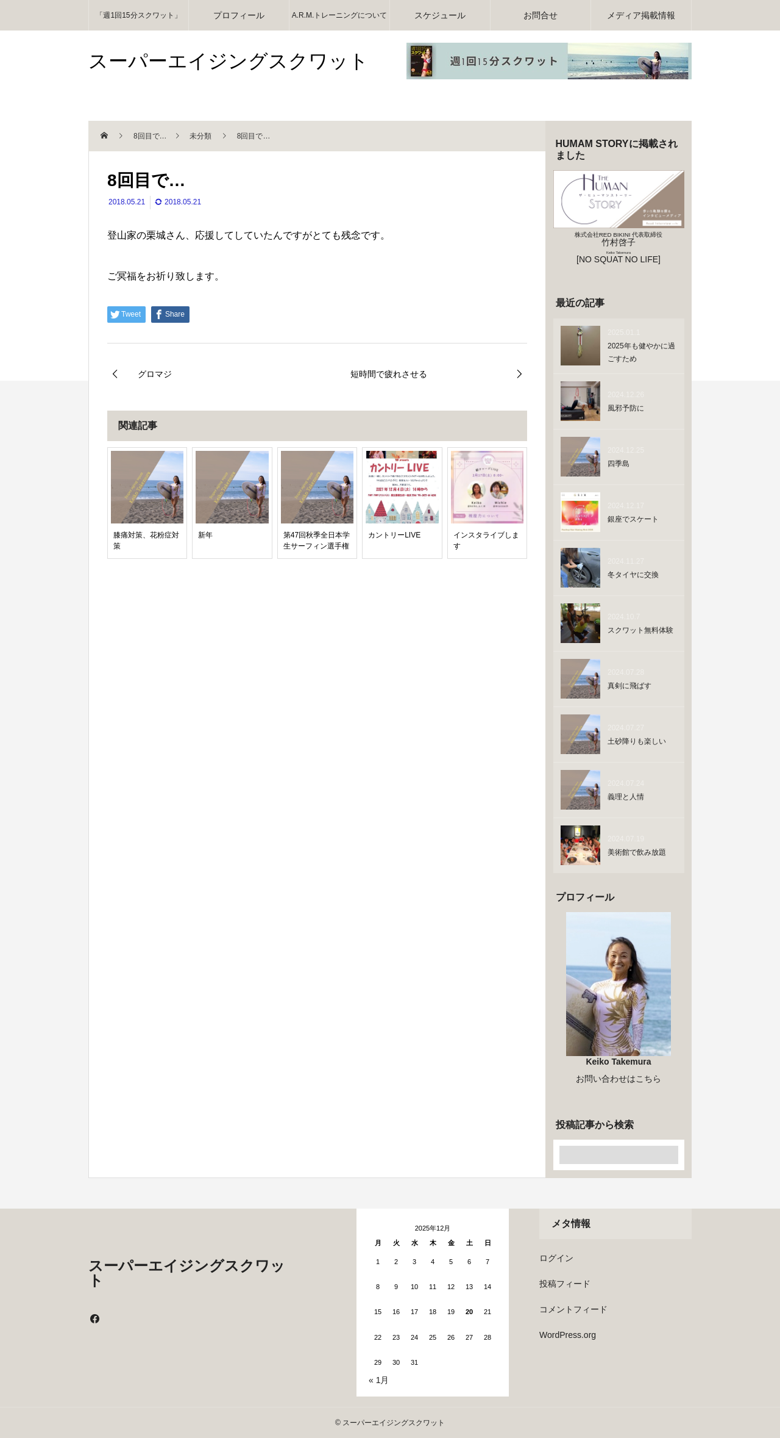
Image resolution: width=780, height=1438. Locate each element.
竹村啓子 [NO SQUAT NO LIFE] (618, 247)
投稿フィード (564, 1284)
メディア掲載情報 (641, 15)
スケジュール (440, 15)
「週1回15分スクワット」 (138, 15)
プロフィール (238, 15)
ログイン (556, 1258)
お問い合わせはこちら (618, 1079)
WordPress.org (567, 1335)
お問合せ (540, 15)
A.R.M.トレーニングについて (340, 15)
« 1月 (379, 1380)
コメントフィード (573, 1309)
